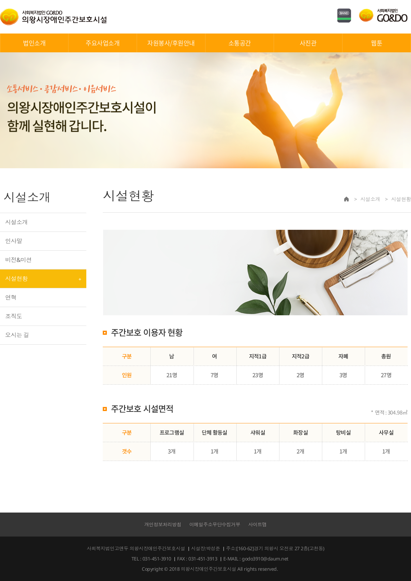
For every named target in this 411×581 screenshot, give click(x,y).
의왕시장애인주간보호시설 (53, 17)
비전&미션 (18, 260)
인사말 (13, 241)
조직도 (13, 316)
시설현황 (16, 278)
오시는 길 (17, 335)
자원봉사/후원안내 (171, 43)
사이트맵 (257, 524)
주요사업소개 (103, 43)
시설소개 (16, 222)
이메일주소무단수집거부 (214, 524)
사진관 (308, 43)
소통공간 (239, 43)
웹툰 (376, 43)
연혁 (10, 297)
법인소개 (34, 43)
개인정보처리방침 (162, 524)
